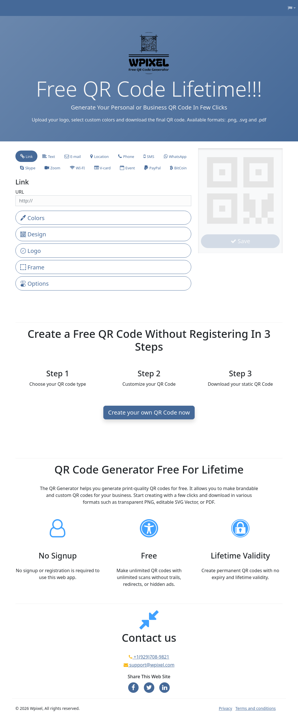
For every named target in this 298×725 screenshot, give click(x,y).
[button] (291, 8)
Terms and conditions (255, 708)
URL (19, 192)
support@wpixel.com (151, 665)
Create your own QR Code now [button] (149, 412)
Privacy (225, 708)
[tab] (26, 156)
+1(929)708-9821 (150, 657)
